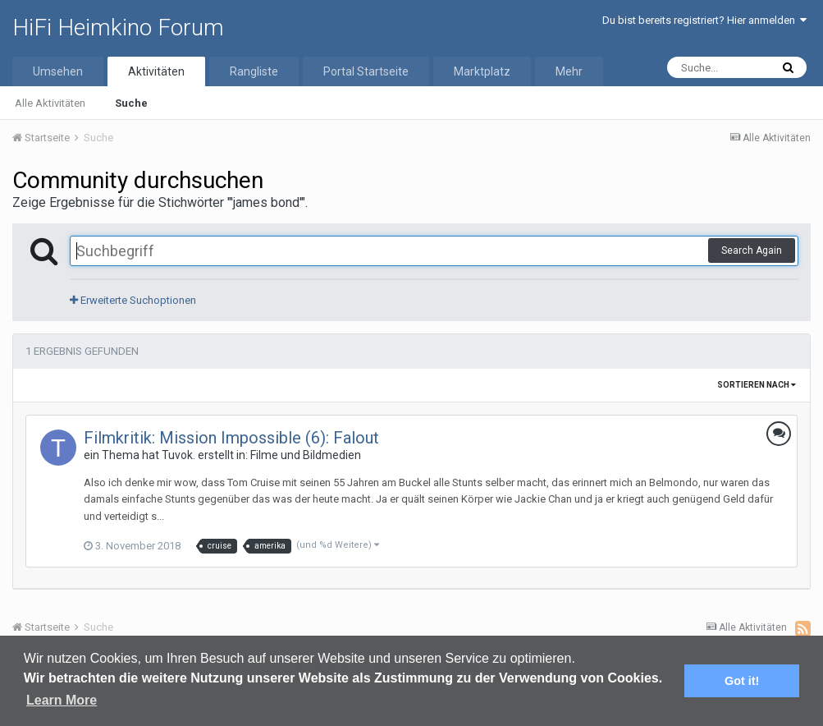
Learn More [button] (61, 700)
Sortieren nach (756, 384)
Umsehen (58, 71)
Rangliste (254, 71)
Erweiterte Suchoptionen (133, 300)
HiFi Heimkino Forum (118, 27)
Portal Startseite (366, 71)
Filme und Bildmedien (305, 455)
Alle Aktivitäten (50, 103)
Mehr (569, 71)
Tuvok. (178, 455)
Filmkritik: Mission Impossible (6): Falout (231, 438)
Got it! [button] (742, 680)
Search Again (751, 250)
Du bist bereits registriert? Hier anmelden (704, 20)
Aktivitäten (156, 71)
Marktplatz (482, 71)
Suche (131, 103)
